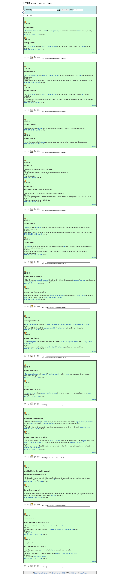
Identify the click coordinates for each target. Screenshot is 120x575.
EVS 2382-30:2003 (30, 178)
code (41, 550)
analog (78, 295)
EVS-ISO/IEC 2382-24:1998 (33, 481)
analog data (32, 342)
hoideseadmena (84, 427)
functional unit (31, 46)
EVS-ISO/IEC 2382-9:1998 (33, 234)
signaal (39, 128)
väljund (44, 31)
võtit (62, 526)
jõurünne (30, 533)
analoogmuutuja (54, 31)
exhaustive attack (40, 557)
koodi (53, 526)
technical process (76, 442)
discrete (53, 495)
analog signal (51, 347)
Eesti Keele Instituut (40, 573)
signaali (82, 280)
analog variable (52, 46)
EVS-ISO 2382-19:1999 (32, 34)
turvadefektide (69, 529)
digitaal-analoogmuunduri (84, 422)
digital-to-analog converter (33, 442)
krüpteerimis (52, 529)
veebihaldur (83, 573)
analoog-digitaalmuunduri (32, 282)
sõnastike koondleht (58, 573)
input (83, 46)
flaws (57, 553)
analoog (76, 280)
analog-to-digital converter (53, 297)
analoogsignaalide (50, 328)
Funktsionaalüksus (31, 31)
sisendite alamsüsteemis (81, 324)
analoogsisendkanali (42, 280)
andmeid (38, 227)
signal (43, 142)
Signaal (27, 227)
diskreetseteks (51, 480)
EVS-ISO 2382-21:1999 (32, 283)
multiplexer (60, 347)
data (64, 246)
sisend (79, 31)
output (43, 46)
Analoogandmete (31, 324)
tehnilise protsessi (49, 423)
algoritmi (60, 529)
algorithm (74, 553)
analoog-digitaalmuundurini (55, 324)
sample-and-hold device (32, 447)
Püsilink (94, 52)
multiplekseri (61, 328)
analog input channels (57, 295)
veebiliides (72, 573)
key (52, 550)
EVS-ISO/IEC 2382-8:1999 (33, 534)
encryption (66, 553)
